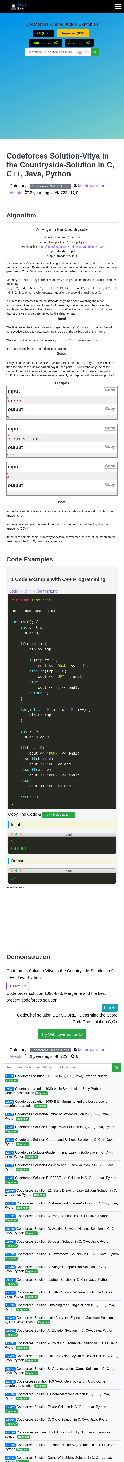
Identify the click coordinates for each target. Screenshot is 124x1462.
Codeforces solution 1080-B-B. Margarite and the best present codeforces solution (56, 1104)
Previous (17, 985)
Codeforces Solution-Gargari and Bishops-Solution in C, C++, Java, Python (59, 1142)
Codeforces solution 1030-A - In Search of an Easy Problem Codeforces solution (54, 1091)
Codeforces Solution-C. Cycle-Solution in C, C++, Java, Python (57, 1422)
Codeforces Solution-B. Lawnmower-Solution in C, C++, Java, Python (62, 1256)
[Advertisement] (62, 92)
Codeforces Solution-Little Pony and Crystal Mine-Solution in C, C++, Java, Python (61, 1358)
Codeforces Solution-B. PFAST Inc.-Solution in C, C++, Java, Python (60, 1180)
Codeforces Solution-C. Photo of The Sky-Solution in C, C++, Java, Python (60, 1447)
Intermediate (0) (45, 42)
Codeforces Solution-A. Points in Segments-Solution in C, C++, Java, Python (61, 1345)
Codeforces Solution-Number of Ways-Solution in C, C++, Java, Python (57, 1116)
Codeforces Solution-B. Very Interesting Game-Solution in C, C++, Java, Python (59, 1371)
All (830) (44, 33)
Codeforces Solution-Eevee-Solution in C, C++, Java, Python (55, 1409)
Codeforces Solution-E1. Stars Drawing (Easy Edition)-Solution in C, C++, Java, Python (61, 1193)
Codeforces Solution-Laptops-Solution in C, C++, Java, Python (57, 1282)
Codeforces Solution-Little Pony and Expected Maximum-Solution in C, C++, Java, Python (60, 1320)
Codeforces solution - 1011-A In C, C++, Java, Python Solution (56, 1078)
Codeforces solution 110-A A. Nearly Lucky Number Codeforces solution (57, 1435)
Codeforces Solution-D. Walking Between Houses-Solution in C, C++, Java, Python (62, 1231)
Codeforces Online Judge (50, 186)
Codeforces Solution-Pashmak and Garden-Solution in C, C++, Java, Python (61, 1206)
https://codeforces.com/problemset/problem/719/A (71, 246)
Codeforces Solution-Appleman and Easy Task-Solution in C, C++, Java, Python (59, 1155)
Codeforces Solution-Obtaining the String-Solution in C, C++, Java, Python (60, 1307)
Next (109, 1007)
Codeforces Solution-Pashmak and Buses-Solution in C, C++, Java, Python (60, 1167)
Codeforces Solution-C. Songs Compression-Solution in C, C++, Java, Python (58, 1269)
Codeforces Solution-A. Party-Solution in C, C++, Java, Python (57, 1218)
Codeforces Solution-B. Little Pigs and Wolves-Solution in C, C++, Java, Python (59, 1295)
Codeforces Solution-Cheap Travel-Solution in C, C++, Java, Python (60, 1129)
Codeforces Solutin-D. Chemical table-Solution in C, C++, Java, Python (57, 1396)
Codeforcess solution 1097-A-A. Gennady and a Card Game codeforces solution (55, 1384)
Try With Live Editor (58, 815)
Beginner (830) (73, 33)
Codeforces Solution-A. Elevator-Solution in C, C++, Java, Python (59, 1333)
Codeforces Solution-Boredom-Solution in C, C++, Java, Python (57, 1244)
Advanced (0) (79, 42)
